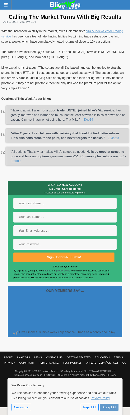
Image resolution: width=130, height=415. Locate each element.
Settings (119, 362)
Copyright (27, 362)
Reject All (89, 407)
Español (105, 362)
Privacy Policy (100, 398)
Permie (16, 160)
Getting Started (79, 357)
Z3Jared (113, 138)
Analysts (23, 357)
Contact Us (54, 357)
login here (80, 192)
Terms (118, 357)
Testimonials (72, 362)
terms (48, 270)
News (38, 357)
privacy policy (63, 270)
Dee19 (88, 119)
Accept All (109, 407)
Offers (91, 362)
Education (102, 357)
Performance (49, 362)
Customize (21, 407)
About (8, 357)
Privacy (9, 362)
